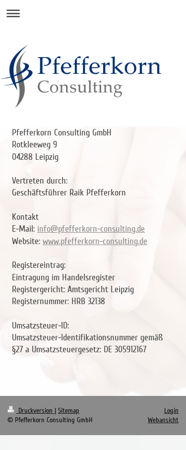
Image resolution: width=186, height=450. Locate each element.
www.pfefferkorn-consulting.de (95, 241)
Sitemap (68, 410)
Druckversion (31, 410)
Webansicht (163, 420)
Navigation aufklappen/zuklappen (93, 13)
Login (171, 410)
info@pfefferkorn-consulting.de (91, 228)
